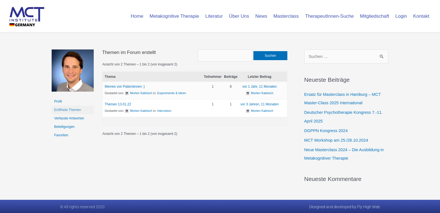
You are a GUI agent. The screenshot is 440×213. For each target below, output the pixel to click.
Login (401, 16)
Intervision (164, 112)
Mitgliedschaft (374, 16)
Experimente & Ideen (171, 94)
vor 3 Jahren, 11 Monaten (259, 106)
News (261, 16)
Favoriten (61, 135)
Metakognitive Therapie (174, 16)
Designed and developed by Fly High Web (344, 206)
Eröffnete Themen (67, 110)
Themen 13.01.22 (118, 106)
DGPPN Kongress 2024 (326, 130)
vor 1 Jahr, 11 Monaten (259, 88)
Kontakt (421, 16)
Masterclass (286, 16)
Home (137, 16)
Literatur (214, 16)
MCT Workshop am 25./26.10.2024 (337, 139)
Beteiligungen (64, 127)
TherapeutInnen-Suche (329, 16)
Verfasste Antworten (69, 118)
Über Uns (239, 16)
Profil (58, 101)
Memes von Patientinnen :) (125, 88)
